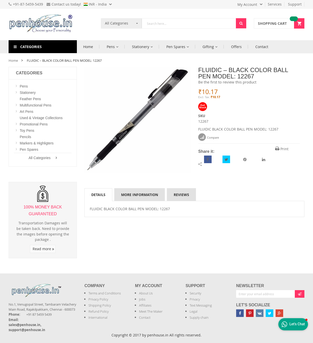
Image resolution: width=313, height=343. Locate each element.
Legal (193, 311)
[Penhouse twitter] (269, 313)
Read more (43, 248)
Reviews (181, 194)
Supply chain (199, 317)
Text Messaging (201, 305)
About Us (146, 293)
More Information (139, 194)
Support (295, 4)
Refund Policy (98, 311)
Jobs (142, 299)
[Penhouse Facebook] (240, 313)
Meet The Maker (151, 311)
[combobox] (189, 23)
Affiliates (145, 305)
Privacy (195, 299)
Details (98, 194)
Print (281, 148)
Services (275, 4)
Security (195, 293)
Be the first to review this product (227, 81)
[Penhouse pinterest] (250, 313)
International (97, 317)
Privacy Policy (98, 299)
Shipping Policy (99, 305)
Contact (144, 317)
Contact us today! (64, 4)
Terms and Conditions (104, 293)
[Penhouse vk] (259, 313)
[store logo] (43, 24)
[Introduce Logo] (63, 286)
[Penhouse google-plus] (279, 313)
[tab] (98, 194)
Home (13, 60)
